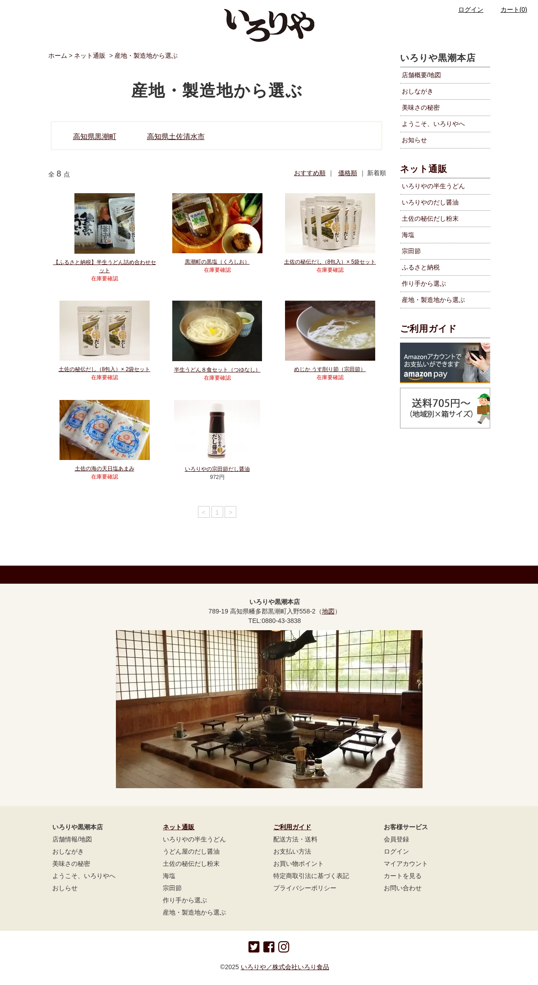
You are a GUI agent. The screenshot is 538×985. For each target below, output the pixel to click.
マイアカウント (406, 863)
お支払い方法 (292, 851)
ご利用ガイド (428, 329)
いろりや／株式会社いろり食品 (285, 967)
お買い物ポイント (298, 863)
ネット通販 (90, 55)
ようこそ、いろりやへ (433, 123)
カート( (508, 9)
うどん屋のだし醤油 (191, 851)
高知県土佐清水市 (176, 136)
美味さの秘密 (421, 107)
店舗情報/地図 (72, 839)
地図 (328, 611)
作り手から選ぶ (185, 900)
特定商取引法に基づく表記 (311, 875)
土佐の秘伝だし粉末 (191, 863)
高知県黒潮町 (94, 136)
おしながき (417, 91)
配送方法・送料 (295, 839)
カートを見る (403, 875)
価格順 (347, 173)
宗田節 (172, 888)
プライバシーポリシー (304, 888)
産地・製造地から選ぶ (146, 55)
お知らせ (414, 140)
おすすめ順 (310, 173)
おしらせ (65, 888)
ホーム (57, 55)
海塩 (169, 875)
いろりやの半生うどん (194, 839)
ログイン (465, 9)
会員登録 (396, 839)
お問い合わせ (403, 888)
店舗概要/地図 (421, 75)
